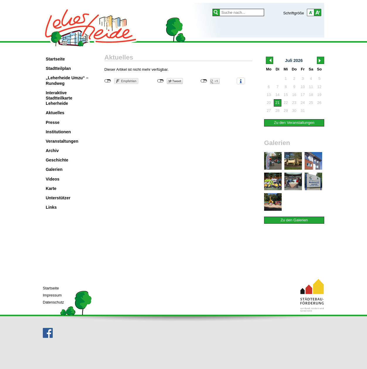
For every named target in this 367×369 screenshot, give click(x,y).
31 (303, 110)
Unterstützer (58, 198)
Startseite (55, 59)
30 (294, 110)
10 (303, 87)
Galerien (54, 169)
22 (286, 102)
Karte (51, 188)
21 (277, 102)
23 (294, 102)
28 (277, 110)
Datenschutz (53, 302)
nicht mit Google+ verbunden (204, 81)
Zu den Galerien (294, 220)
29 (286, 110)
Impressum (52, 295)
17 (303, 94)
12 (319, 87)
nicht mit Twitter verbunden (160, 81)
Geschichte (57, 160)
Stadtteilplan (58, 68)
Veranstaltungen (62, 141)
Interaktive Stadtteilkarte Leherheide (59, 98)
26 (319, 102)
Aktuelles (55, 112)
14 (277, 94)
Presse (53, 122)
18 (311, 94)
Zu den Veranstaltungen (294, 122)
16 (294, 94)
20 (269, 102)
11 (311, 87)
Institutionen (58, 131)
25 (311, 102)
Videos (53, 179)
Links (51, 207)
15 (286, 94)
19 (319, 94)
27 (269, 110)
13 (269, 94)
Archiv (52, 150)
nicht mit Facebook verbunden (107, 81)
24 (303, 102)
